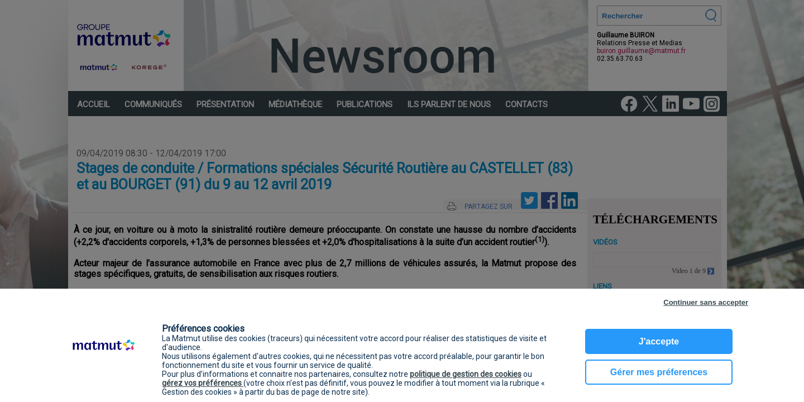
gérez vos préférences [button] (202, 383)
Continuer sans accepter (705, 302)
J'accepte (659, 341)
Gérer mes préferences (658, 372)
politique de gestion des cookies (465, 374)
